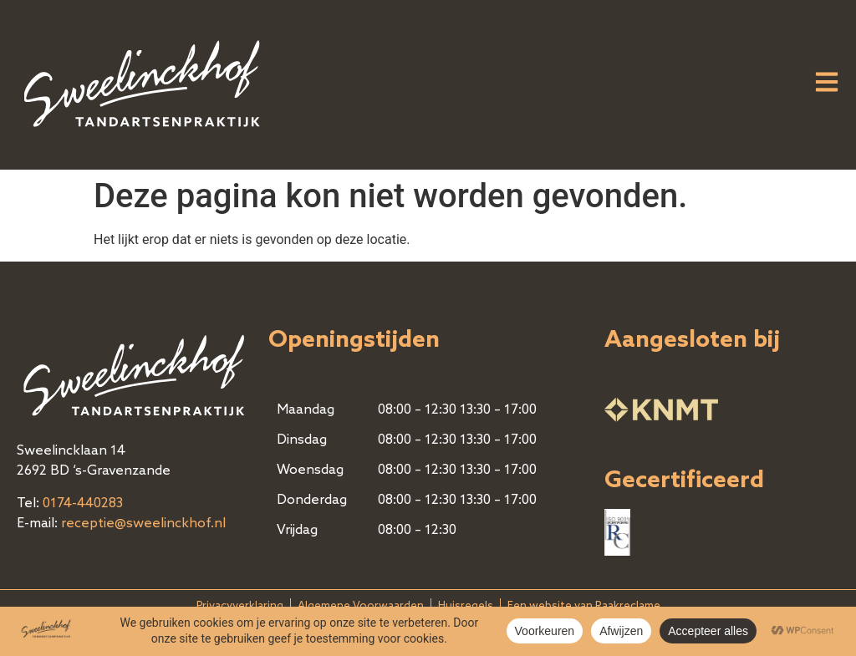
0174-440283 (83, 504)
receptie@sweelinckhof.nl (143, 524)
